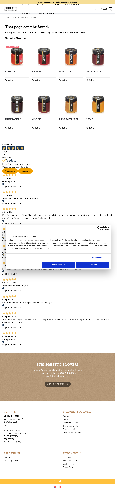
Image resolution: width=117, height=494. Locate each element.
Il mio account (9, 457)
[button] (106, 8)
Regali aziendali (69, 429)
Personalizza (58, 265)
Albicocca (65, 71)
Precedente (10, 171)
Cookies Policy (68, 464)
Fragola (10, 71)
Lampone (37, 71)
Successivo (25, 171)
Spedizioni (67, 457)
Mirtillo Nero (13, 119)
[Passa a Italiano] (60, 487)
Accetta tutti (92, 265)
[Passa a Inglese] (55, 487)
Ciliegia (36, 119)
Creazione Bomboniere (72, 433)
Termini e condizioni (70, 460)
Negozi (65, 419)
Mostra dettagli (98, 258)
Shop (7, 17)
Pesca (89, 119)
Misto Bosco (93, 71)
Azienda (66, 416)
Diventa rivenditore (70, 423)
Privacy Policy (68, 467)
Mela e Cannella (69, 119)
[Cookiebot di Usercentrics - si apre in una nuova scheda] (99, 228)
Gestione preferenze (12, 460)
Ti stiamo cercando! (70, 426)
